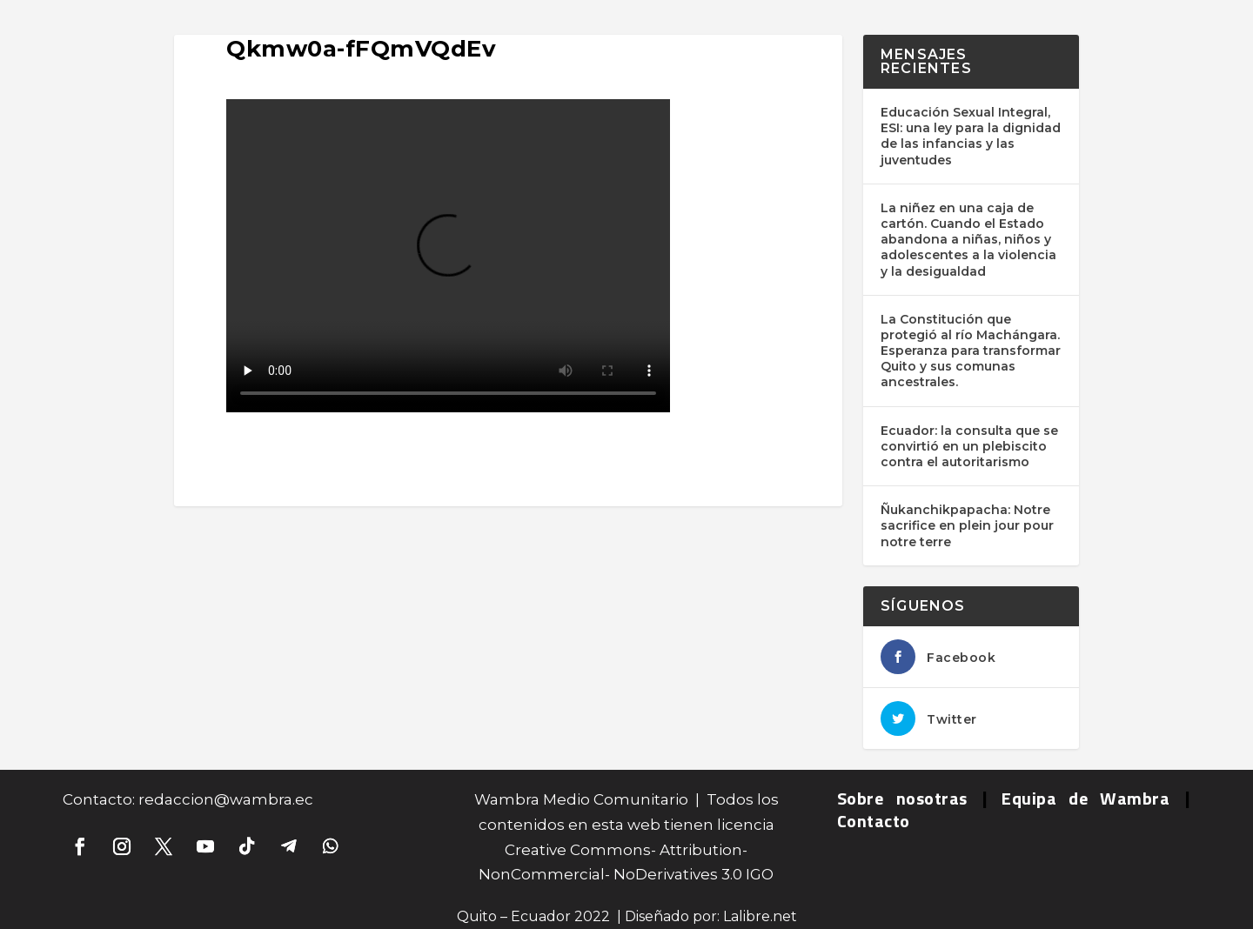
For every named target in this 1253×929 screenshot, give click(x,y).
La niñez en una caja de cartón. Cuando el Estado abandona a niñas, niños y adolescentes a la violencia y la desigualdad (968, 239)
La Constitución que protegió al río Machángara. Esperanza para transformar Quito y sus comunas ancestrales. (971, 351)
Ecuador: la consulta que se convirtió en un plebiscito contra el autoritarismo (969, 446)
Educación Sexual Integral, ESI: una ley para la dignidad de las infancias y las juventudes (971, 136)
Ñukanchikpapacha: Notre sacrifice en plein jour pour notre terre (967, 525)
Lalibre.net (760, 916)
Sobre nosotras (902, 798)
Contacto (873, 820)
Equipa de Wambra (1085, 798)
